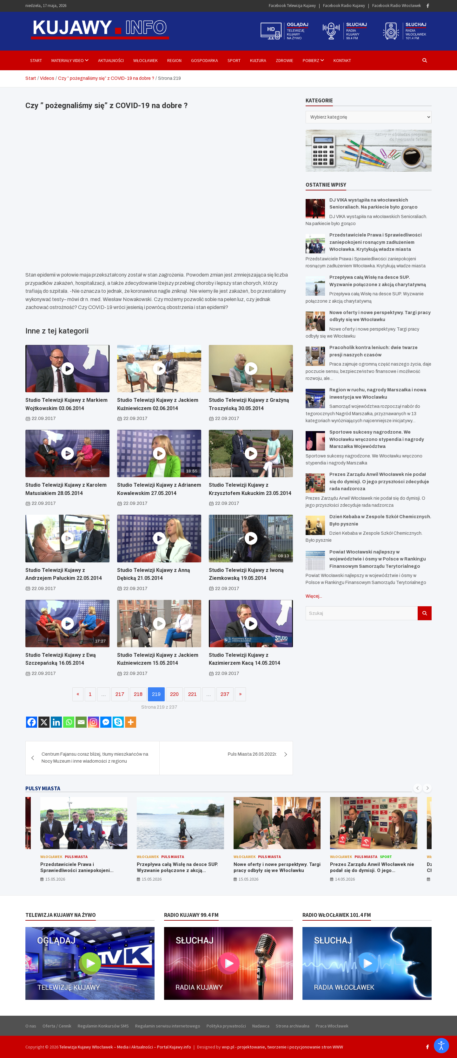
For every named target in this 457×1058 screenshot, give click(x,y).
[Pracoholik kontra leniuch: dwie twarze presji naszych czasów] (315, 356)
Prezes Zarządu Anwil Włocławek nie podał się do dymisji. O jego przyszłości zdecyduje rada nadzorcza (379, 481)
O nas (30, 1026)
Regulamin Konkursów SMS (103, 1026)
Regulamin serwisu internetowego (167, 1026)
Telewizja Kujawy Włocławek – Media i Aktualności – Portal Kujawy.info (125, 1047)
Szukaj (425, 613)
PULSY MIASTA (42, 788)
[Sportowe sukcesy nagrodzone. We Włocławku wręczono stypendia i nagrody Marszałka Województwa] (315, 440)
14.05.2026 (345, 879)
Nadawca (260, 1026)
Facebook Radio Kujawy (344, 5)
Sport (234, 60)
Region (174, 60)
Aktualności (111, 60)
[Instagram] (93, 722)
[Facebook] (31, 722)
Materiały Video (67, 60)
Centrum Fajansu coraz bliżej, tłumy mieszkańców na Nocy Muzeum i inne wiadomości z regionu (95, 758)
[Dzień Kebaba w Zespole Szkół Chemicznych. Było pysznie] (315, 525)
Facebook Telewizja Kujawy (292, 5)
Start (36, 60)
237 (225, 694)
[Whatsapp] (68, 722)
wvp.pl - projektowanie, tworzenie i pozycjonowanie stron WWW (282, 1047)
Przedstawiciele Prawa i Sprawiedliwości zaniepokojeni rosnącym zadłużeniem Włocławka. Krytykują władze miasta (375, 242)
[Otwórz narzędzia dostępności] (441, 1045)
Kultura (258, 60)
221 (192, 694)
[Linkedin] (56, 722)
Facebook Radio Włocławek (396, 5)
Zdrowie (284, 60)
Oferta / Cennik (57, 1026)
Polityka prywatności (226, 1026)
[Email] (81, 722)
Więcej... (314, 596)
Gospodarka (204, 60)
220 (174, 694)
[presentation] (417, 788)
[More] (130, 722)
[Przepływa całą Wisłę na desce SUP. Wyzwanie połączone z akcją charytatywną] (315, 286)
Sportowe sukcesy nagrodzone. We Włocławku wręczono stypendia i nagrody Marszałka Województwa (376, 439)
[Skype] (118, 722)
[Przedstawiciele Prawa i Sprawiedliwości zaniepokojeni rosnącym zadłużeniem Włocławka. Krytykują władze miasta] (315, 243)
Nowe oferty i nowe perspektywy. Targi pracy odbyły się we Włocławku (277, 868)
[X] (44, 722)
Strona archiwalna (292, 1026)
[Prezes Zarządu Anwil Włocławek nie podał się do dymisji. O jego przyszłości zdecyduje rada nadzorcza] (315, 483)
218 (138, 694)
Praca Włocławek (332, 1026)
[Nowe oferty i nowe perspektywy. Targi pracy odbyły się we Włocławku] (315, 321)
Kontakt (342, 60)
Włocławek (145, 60)
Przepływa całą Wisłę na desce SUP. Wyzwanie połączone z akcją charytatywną (177, 871)
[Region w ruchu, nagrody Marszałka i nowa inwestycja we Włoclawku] (315, 398)
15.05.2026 (55, 879)
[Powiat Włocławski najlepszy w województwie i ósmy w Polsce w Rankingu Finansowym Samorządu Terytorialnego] (315, 560)
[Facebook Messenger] (105, 722)
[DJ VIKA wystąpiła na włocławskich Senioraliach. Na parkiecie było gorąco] (315, 208)
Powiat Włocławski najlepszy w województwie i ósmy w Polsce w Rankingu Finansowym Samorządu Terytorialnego (377, 559)
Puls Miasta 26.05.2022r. (252, 754)
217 (120, 694)
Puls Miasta (76, 856)
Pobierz (311, 60)
